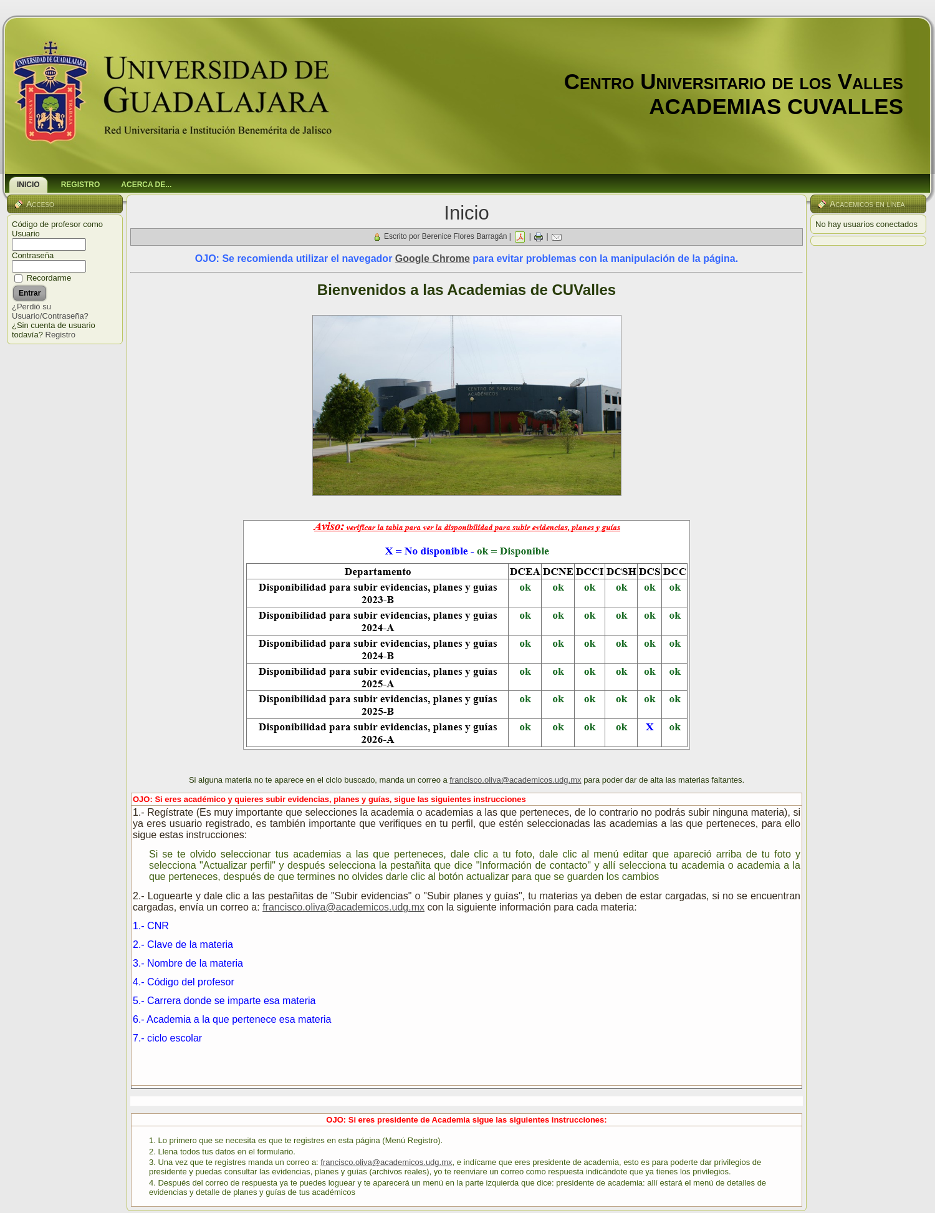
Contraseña (33, 255)
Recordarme (49, 278)
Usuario (26, 233)
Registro (60, 334)
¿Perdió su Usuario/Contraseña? (50, 311)
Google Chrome (432, 258)
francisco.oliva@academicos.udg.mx (515, 780)
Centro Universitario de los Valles (733, 81)
